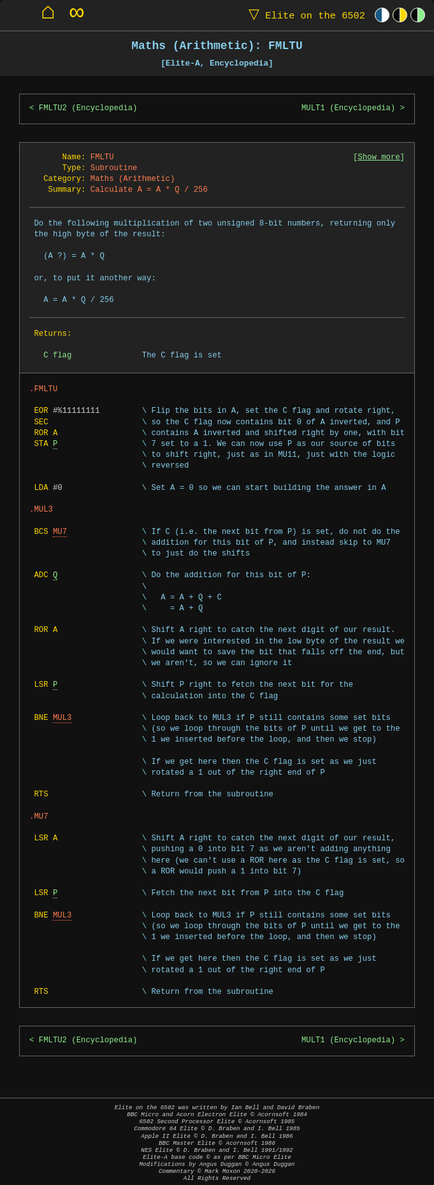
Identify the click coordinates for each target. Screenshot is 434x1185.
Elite (304, 15)
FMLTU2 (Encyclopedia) (88, 108)
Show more (379, 157)
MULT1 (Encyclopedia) (348, 108)
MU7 (60, 532)
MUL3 (62, 718)
